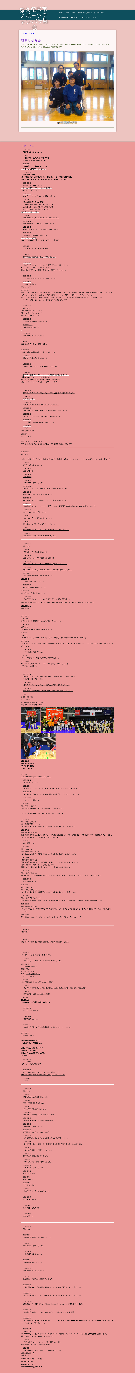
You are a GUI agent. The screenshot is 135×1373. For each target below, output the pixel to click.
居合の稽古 (27, 477)
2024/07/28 (27, 390)
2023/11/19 (27, 474)
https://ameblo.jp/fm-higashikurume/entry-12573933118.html (43, 1075)
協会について (70, 13)
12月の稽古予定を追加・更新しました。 (36, 777)
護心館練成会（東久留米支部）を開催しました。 (41, 218)
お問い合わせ (85, 17)
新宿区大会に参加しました (33, 465)
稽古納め (26, 546)
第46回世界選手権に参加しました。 (36, 552)
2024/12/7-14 (27, 325)
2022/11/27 (27, 550)
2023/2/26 (26, 533)
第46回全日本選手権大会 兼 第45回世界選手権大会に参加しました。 (48, 691)
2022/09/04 (27, 573)
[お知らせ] (25, 1000)
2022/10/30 (27, 561)
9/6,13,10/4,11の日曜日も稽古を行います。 (36, 1002)
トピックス (75, 17)
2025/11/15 (27, 215)
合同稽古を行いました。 (32, 327)
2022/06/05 (25, 579)
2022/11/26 (27, 555)
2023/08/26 (27, 510)
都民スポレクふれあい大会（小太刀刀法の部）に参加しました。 (46, 685)
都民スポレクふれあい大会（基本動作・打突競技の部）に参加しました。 (50, 676)
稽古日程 (100, 13)
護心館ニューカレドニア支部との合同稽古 (38, 558)
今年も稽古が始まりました (33, 652)
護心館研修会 (28, 471)
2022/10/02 (27, 567)
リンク (94, 17)
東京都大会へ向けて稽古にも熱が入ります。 (39, 536)
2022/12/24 (27, 544)
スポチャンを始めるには (86, 13)
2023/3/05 (26, 527)
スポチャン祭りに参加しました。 (33, 581)
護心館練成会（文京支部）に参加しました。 (39, 223)
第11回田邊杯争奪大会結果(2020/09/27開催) (37, 982)
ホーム (61, 13)
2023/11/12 (27, 480)
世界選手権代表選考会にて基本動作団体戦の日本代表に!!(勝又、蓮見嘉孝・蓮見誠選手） (55, 988)
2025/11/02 (27, 221)
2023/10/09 (27, 492)
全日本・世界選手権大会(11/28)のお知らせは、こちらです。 (43, 813)
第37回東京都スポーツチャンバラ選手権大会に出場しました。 (46, 530)
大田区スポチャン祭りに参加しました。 (38, 518)
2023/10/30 (27, 486)
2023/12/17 (27, 463)
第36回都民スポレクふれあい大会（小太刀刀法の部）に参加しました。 (49, 393)
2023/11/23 (27, 468)
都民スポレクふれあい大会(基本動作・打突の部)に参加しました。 (47, 570)
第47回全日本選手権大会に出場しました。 (38, 575)
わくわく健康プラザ (33, 974)
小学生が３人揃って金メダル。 (32, 679)
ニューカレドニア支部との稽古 (34, 512)
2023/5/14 (26, 516)
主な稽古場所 (64, 17)
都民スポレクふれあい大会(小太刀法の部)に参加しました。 (45, 564)
